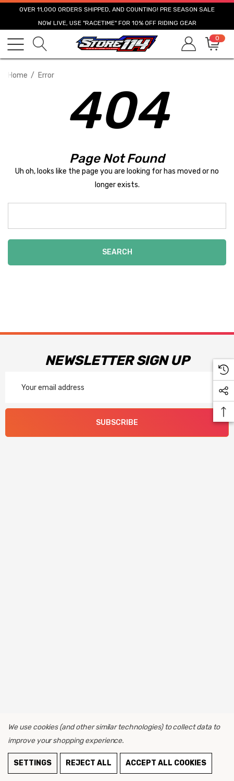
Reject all (89, 763)
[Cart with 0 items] (212, 44)
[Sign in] (188, 44)
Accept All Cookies (166, 763)
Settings (33, 763)
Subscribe (117, 422)
